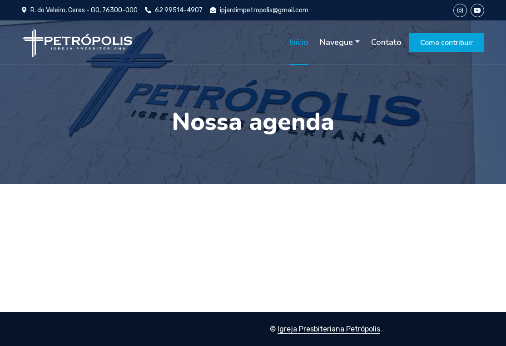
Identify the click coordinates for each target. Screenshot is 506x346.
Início (298, 42)
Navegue (336, 42)
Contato (386, 42)
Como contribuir (446, 43)
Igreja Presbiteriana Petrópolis (329, 329)
